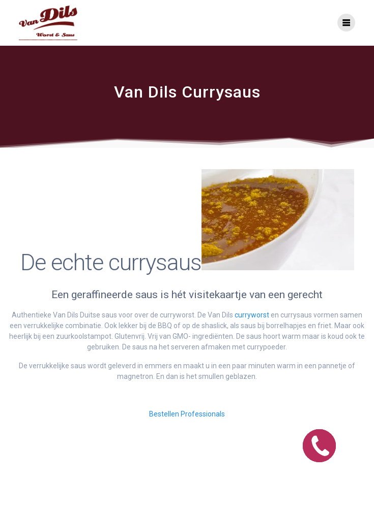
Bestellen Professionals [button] (187, 414)
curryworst (252, 315)
